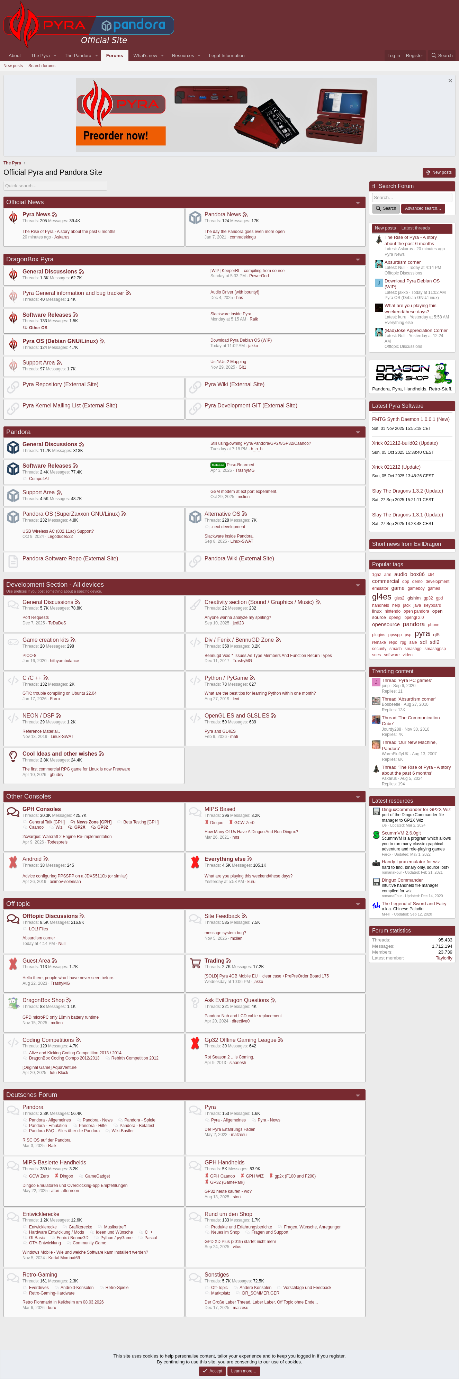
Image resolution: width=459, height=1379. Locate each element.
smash (395, 648)
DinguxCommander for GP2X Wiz (416, 809)
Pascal (147, 1237)
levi (236, 698)
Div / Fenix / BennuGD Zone (239, 640)
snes (376, 654)
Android (32, 859)
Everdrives (35, 1287)
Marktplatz (217, 1292)
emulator (380, 588)
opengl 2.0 (414, 617)
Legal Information (227, 55)
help (396, 605)
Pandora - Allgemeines (46, 1120)
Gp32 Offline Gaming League (241, 1040)
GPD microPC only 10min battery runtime (60, 1017)
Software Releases (46, 314)
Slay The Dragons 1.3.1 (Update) (407, 514)
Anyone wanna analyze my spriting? (238, 617)
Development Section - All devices (55, 584)
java (417, 605)
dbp (405, 581)
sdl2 (435, 642)
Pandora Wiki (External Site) (239, 558)
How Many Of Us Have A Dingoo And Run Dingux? (251, 831)
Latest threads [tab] (416, 228)
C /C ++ (32, 678)
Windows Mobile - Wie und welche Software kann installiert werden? (85, 1252)
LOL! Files (35, 929)
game (397, 588)
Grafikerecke (77, 1226)
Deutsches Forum (31, 1094)
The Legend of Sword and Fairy (414, 903)
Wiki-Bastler (119, 1130)
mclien (244, 496)
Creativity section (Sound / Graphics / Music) (259, 602)
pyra (422, 633)
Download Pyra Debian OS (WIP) (241, 340)
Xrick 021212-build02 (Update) (405, 443)
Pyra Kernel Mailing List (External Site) (69, 405)
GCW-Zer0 (241, 822)
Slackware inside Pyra (230, 313)
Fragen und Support (266, 1232)
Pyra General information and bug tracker (73, 293)
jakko (253, 345)
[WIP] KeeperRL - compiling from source (247, 270)
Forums (114, 55)
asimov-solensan (65, 881)
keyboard (432, 605)
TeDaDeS (57, 622)
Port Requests (35, 617)
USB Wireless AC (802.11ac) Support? (58, 531)
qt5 (436, 634)
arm (388, 574)
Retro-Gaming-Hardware (48, 1292)
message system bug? (225, 932)
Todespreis (57, 841)
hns (239, 297)
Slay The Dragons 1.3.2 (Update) (407, 491)
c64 (431, 574)
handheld (380, 605)
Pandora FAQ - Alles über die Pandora (61, 1130)
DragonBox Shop (43, 1000)
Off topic (18, 903)
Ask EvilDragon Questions (237, 1000)
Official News (25, 202)
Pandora (18, 431)
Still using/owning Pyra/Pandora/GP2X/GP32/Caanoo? (260, 443)
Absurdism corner (38, 938)
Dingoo (214, 822)
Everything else (225, 859)
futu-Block (59, 1072)
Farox (55, 698)
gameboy (415, 588)
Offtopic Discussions (50, 916)
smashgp (413, 648)
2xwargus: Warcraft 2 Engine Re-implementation (67, 836)
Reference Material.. (41, 731)
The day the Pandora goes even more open (245, 231)
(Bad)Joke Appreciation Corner (416, 330)
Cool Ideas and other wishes (59, 754)
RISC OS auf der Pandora (46, 1140)
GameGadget (94, 1176)
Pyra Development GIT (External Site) (251, 405)
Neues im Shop (222, 1232)
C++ (145, 1232)
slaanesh (238, 1062)
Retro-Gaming (39, 1275)
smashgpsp (435, 648)
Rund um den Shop (228, 1214)
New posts (13, 65)
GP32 (99, 827)
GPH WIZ (252, 1176)
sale (413, 642)
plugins (378, 634)
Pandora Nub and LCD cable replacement (243, 1015)
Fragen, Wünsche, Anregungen (309, 1226)
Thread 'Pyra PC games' (407, 680)
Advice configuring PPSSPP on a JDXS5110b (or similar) (74, 876)
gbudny (56, 774)
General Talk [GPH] (43, 821)
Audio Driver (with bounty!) (234, 292)
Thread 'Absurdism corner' (408, 698)
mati (234, 736)
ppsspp (395, 634)
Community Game (86, 1243)
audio (400, 574)
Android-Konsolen (73, 1287)
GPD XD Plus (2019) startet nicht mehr (240, 1241)
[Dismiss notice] (449, 81)
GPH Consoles (41, 809)
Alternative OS (222, 514)
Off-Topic (216, 1287)
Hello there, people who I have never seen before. (68, 977)
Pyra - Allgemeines (225, 1120)
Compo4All (36, 478)
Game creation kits (45, 640)
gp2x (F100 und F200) (292, 1176)
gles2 (399, 598)
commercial (385, 581)
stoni (237, 1197)
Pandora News (223, 214)
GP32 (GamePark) (225, 1182)
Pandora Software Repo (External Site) (70, 558)
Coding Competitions (48, 1040)
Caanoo (33, 827)
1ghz (376, 574)
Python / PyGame (226, 678)
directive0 (241, 1021)
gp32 (428, 598)
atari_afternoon (65, 1190)
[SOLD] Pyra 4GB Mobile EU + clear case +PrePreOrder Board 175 (267, 976)
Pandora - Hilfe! (90, 1125)
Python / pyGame (113, 1237)
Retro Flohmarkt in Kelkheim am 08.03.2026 (63, 1302)
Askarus (61, 237)
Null (61, 943)
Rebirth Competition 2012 (132, 1058)
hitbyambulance (64, 660)
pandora (414, 624)
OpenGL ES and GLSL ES (237, 716)
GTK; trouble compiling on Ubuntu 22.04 (59, 693)
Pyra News (36, 214)
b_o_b (256, 448)
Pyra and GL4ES (220, 731)
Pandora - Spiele (136, 1120)
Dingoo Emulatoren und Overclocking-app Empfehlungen (75, 1185)
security (379, 648)
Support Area (38, 363)
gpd (439, 598)
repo (393, 642)
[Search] (442, 55)
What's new (145, 55)
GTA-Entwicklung (41, 1243)
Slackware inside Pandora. (229, 535)
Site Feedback (222, 916)
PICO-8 (29, 655)
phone (433, 624)
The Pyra (40, 55)
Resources (183, 55)
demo (417, 581)
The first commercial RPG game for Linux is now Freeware (76, 769)
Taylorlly (444, 958)
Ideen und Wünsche (111, 1232)
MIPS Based (220, 809)
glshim (414, 598)
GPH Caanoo (220, 1176)
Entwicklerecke (41, 1214)
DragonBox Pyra (30, 258)
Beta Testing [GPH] (138, 821)
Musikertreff (112, 1226)
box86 (417, 574)
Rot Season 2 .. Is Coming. (229, 1057)
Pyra (210, 1107)
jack (406, 605)
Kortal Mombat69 (64, 1257)
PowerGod (259, 275)
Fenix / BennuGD (69, 1237)
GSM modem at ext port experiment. (243, 491)
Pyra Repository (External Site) (60, 384)
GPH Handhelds (225, 1162)
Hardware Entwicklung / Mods (53, 1232)
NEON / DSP (38, 716)
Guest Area (36, 960)
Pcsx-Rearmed (232, 464)
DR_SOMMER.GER (257, 1292)
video (408, 654)
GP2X (77, 827)
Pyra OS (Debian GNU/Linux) (60, 341)
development (438, 581)
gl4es (382, 596)
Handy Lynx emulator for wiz (411, 861)
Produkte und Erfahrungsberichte (238, 1226)
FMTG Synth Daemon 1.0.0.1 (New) (411, 419)
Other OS (34, 327)
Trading (215, 960)
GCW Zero (35, 1176)
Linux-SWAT (242, 541)
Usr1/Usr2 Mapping (228, 361)
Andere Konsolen (252, 1287)
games (434, 588)
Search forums (41, 65)
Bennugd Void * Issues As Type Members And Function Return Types (268, 655)
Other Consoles (28, 796)
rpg (403, 642)
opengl (395, 617)
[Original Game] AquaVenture (49, 1067)
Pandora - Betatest (133, 1125)
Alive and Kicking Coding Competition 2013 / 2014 (72, 1052)
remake (379, 642)
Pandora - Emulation (44, 1125)
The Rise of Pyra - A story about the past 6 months (68, 231)
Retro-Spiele (114, 1287)
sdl (423, 642)
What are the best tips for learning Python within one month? (260, 693)
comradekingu (243, 237)
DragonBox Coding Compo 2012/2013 (61, 1058)
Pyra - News (265, 1120)
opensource (386, 624)
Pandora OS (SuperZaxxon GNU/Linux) (71, 514)
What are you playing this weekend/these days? (248, 876)
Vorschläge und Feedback (304, 1287)
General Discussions (49, 271)
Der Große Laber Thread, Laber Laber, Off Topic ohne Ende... (261, 1302)
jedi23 (238, 622)
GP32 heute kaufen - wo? (228, 1191)
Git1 (242, 367)
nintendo (392, 611)
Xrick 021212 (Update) (396, 467)
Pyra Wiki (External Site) (234, 384)
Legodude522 (60, 536)
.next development (225, 526)
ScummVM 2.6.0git (401, 833)
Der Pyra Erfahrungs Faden (230, 1129)
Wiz (55, 827)
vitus (237, 1246)
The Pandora (78, 55)
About (15, 55)
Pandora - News (94, 1120)
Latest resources (392, 800)
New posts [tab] (385, 228)
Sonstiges (217, 1275)
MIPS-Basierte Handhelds (54, 1162)
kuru (251, 881)
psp (408, 634)
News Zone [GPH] (91, 821)
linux (376, 611)
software (391, 654)
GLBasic (33, 1237)
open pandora (416, 611)
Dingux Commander (402, 880)
